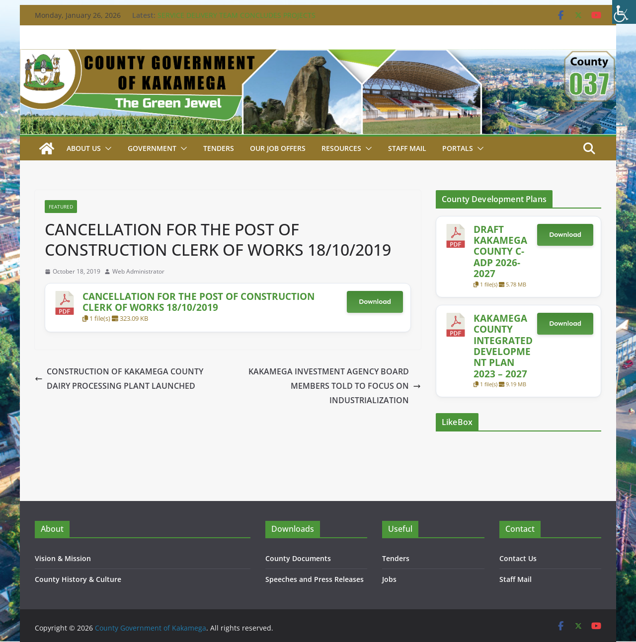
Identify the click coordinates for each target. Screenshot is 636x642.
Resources (341, 148)
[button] (106, 148)
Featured (61, 206)
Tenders (218, 148)
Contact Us (518, 558)
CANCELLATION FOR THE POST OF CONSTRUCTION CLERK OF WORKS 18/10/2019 (198, 301)
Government (152, 148)
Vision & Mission (63, 558)
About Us (84, 148)
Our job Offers (278, 148)
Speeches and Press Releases (314, 579)
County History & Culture (78, 579)
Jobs (389, 579)
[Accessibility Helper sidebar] (624, 12)
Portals (457, 148)
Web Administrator (138, 271)
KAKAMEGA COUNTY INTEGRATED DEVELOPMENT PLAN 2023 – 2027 (503, 346)
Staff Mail (515, 579)
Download (375, 301)
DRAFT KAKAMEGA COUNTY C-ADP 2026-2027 (500, 251)
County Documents (298, 558)
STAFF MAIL (407, 148)
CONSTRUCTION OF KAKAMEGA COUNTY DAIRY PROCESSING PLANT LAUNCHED (119, 378)
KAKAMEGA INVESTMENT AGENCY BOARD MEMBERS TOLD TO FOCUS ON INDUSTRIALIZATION (334, 386)
